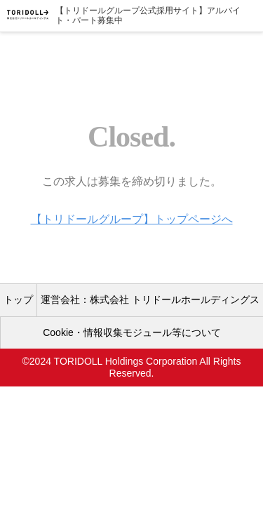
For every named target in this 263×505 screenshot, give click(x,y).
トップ (18, 299)
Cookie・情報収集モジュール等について (132, 332)
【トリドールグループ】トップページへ (132, 219)
